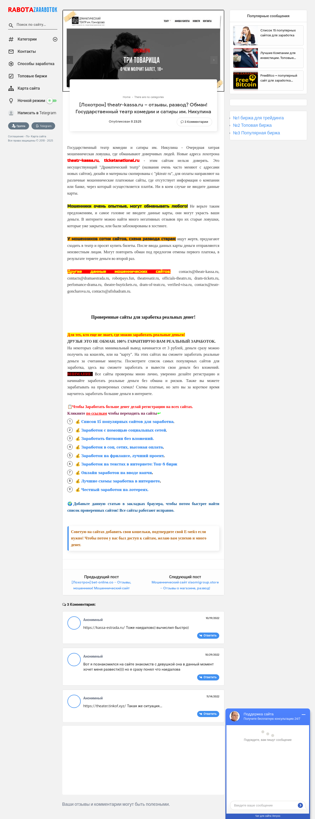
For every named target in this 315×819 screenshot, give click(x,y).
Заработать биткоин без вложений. (117, 438)
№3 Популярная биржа (256, 133)
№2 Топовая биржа (252, 125)
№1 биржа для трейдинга (258, 118)
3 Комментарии (196, 122)
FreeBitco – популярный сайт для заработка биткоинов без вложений (280, 78)
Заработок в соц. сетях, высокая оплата (122, 447)
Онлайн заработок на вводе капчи (116, 472)
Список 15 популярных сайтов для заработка (127, 421)
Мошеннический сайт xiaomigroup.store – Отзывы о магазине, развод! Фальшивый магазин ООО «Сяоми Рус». (185, 588)
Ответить (210, 635)
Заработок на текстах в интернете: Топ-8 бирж (129, 464)
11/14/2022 (212, 696)
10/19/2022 (212, 618)
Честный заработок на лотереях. (114, 489)
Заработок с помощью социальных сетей (123, 430)
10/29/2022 (212, 654)
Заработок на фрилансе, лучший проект (122, 455)
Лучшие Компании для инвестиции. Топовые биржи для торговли (278, 55)
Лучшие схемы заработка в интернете (120, 481)
